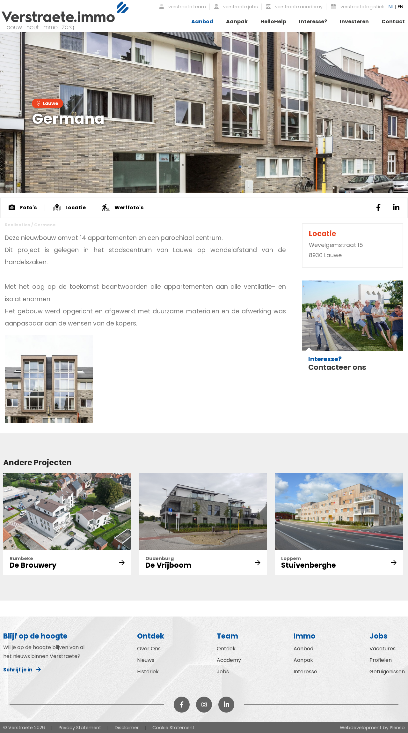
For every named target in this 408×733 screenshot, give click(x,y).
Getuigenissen (387, 671)
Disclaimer (127, 727)
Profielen (380, 660)
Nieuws (145, 660)
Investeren (354, 21)
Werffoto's (122, 208)
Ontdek (226, 648)
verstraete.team (182, 7)
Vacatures (382, 648)
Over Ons (149, 648)
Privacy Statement (80, 727)
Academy (229, 660)
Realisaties (17, 225)
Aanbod (202, 21)
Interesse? (313, 21)
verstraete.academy (294, 7)
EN (400, 7)
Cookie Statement (173, 727)
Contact (393, 21)
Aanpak (237, 21)
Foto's (23, 208)
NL (391, 7)
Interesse (305, 671)
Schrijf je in (22, 669)
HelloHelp (273, 21)
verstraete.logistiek (357, 7)
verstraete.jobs (236, 7)
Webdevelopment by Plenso (372, 727)
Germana (44, 225)
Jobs (223, 671)
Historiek (148, 671)
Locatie (69, 208)
